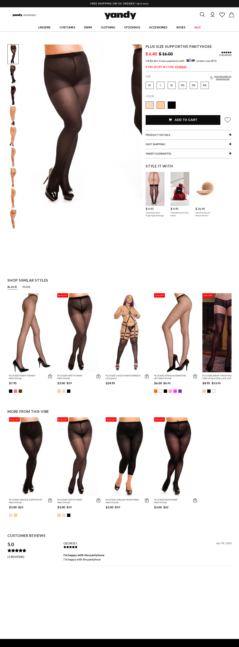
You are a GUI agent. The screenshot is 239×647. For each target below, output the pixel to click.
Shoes (180, 27)
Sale (197, 27)
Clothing (108, 27)
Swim (88, 27)
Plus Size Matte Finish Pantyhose (69, 377)
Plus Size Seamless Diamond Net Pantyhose (170, 377)
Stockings (132, 27)
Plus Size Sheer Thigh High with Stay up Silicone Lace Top (220, 377)
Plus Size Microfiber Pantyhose (166, 501)
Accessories (158, 27)
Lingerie (44, 27)
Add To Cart (183, 120)
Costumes (67, 27)
